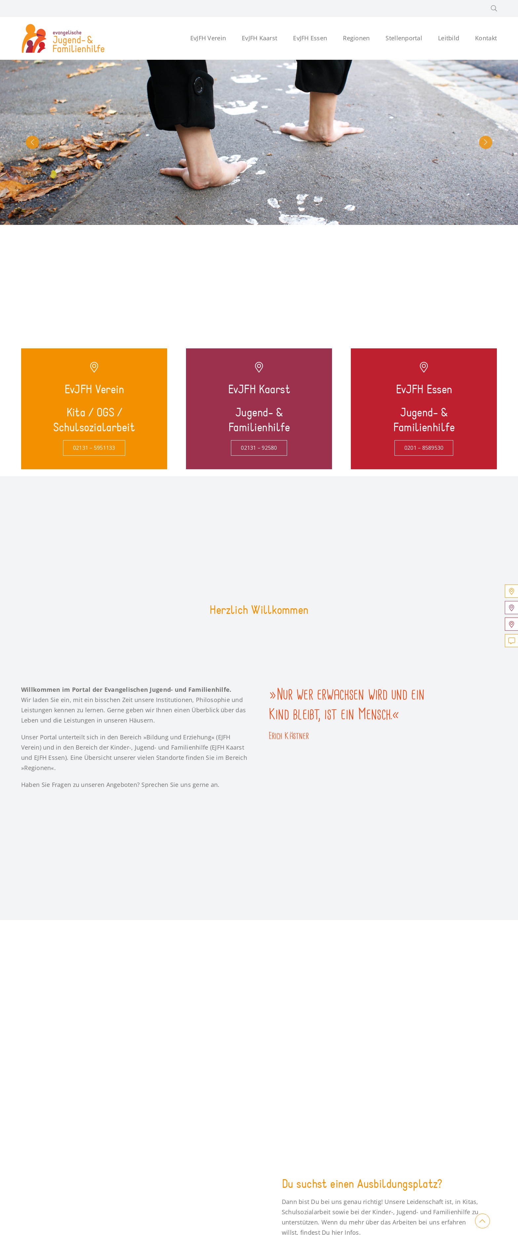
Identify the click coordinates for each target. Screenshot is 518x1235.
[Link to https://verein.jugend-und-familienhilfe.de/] (94, 367)
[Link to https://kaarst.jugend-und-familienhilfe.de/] (259, 367)
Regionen (37, 768)
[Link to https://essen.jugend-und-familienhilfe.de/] (424, 367)
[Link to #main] (482, 1221)
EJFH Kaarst (228, 747)
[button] (494, 8)
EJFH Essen (49, 757)
